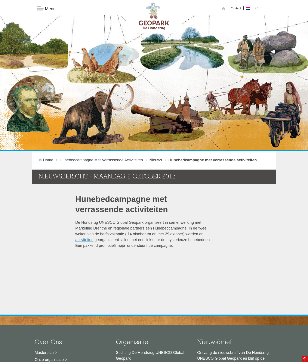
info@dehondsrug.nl (133, 323)
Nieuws (155, 92)
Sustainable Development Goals (62, 298)
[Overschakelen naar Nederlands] (248, 8)
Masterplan (44, 284)
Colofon (129, 356)
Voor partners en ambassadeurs (62, 305)
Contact (236, 8)
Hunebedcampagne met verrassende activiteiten (101, 92)
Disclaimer (113, 356)
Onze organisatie (49, 291)
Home (46, 92)
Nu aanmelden (216, 310)
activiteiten (84, 171)
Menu (46, 8)
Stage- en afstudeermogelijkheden (64, 312)
